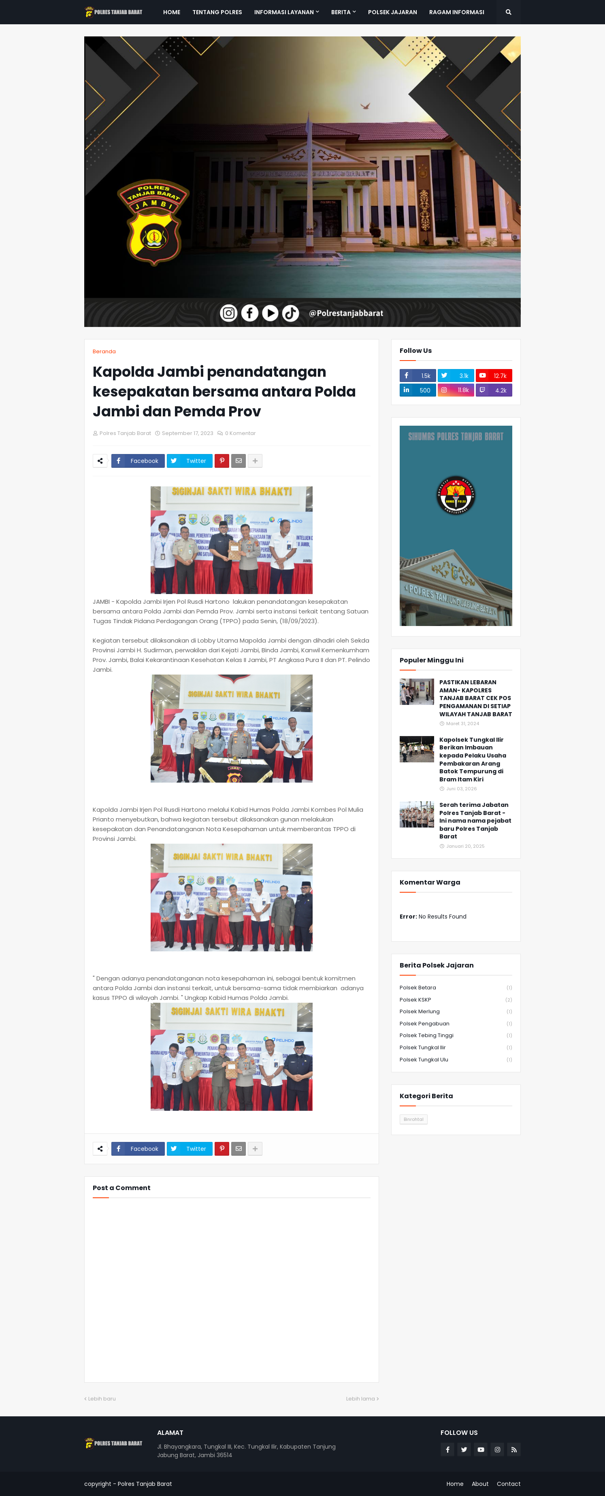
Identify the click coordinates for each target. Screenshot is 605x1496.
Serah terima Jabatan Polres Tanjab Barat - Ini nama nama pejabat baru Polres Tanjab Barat (475, 820)
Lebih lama (360, 1399)
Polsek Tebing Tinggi (456, 1035)
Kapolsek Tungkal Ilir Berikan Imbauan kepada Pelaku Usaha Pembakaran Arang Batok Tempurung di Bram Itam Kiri (472, 759)
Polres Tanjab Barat (145, 1484)
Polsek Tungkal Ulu (456, 1060)
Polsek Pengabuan (456, 1024)
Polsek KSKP (456, 1000)
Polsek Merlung (456, 1012)
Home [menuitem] (171, 12)
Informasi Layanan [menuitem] (284, 12)
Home (455, 1484)
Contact (509, 1484)
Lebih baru (102, 1399)
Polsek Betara (456, 988)
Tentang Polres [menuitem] (217, 12)
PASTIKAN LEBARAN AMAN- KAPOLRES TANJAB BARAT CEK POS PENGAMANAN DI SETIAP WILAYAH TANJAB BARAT (475, 698)
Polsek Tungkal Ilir (456, 1048)
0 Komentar (240, 433)
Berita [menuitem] (341, 12)
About (480, 1484)
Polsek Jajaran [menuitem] (392, 12)
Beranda (104, 351)
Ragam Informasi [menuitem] (456, 12)
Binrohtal (414, 1119)
